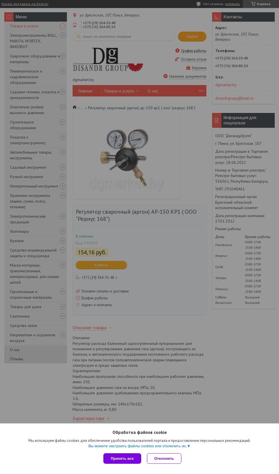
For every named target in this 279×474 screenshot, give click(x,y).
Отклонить (164, 458)
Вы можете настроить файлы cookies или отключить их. (137, 446)
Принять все (122, 458)
